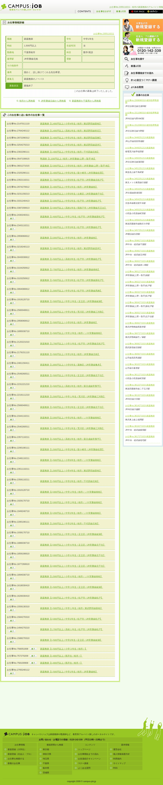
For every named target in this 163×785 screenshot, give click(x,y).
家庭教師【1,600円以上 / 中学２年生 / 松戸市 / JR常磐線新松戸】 (72, 216)
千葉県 (44, 763)
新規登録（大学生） (15, 749)
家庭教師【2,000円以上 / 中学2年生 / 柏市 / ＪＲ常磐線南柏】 (71, 417)
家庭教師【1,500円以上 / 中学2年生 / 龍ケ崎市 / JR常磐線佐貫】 (72, 449)
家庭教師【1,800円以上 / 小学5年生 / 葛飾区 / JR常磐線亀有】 (71, 364)
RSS (114, 768)
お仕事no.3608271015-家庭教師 (140, 343)
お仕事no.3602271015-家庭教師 (140, 282)
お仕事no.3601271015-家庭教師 (140, 271)
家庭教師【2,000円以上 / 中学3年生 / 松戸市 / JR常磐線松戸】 (71, 227)
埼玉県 (44, 759)
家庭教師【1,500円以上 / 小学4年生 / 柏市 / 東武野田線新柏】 (71, 470)
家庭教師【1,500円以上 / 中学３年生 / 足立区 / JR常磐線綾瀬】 (71, 587)
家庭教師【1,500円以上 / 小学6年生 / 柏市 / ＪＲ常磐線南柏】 (71, 460)
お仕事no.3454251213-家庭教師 (140, 199)
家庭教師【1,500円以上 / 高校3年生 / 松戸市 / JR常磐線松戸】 (71, 259)
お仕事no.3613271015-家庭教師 (140, 395)
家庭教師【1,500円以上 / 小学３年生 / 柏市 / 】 (63, 649)
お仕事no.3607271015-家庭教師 (140, 333)
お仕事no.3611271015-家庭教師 (140, 374)
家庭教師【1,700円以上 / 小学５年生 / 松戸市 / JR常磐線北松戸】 (72, 343)
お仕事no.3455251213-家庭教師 (140, 209)
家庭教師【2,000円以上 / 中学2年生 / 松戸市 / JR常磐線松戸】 (71, 201)
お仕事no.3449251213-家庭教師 (140, 148)
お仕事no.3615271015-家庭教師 (140, 416)
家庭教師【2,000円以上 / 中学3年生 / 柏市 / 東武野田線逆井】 (71, 144)
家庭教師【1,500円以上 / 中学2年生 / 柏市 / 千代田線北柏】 (69, 481)
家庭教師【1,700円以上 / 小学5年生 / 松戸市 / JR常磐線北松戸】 (72, 180)
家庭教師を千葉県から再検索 (85, 100)
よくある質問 (82, 768)
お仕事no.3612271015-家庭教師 (140, 385)
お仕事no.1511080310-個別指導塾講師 (142, 114)
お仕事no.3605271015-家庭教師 (140, 313)
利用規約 (115, 759)
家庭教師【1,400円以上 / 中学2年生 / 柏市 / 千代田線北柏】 (69, 152)
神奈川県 (45, 754)
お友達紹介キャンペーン (88, 759)
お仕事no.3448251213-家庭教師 (140, 137)
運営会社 (115, 749)
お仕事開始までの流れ (87, 754)
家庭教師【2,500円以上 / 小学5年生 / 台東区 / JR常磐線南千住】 (72, 193)
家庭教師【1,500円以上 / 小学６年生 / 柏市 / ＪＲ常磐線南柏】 (71, 576)
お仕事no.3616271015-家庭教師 (140, 426)
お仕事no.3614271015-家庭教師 (140, 405)
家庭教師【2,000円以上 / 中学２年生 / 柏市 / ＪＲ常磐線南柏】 (71, 492)
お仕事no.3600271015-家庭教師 (140, 261)
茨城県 (44, 772)
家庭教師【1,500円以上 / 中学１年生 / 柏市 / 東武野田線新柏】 (71, 608)
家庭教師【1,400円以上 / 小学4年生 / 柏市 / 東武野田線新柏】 (71, 123)
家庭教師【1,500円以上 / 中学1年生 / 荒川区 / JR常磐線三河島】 (72, 312)
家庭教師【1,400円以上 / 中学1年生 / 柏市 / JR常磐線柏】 (69, 187)
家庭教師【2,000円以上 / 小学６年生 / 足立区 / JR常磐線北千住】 (72, 545)
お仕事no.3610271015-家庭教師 (140, 364)
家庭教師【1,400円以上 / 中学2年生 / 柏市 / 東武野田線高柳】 (71, 137)
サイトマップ (118, 763)
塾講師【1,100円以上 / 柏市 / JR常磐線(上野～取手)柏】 (68, 158)
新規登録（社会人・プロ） (18, 754)
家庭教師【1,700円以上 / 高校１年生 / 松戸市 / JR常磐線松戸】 (71, 629)
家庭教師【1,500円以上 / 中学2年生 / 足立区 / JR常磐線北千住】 (72, 375)
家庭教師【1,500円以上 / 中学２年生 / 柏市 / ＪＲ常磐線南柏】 (71, 333)
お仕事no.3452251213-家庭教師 (140, 179)
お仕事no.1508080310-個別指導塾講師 (142, 101)
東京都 (44, 749)
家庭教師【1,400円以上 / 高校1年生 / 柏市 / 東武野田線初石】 (71, 130)
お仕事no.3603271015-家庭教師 (140, 292)
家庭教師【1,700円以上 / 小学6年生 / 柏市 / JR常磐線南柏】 (70, 269)
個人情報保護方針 (120, 754)
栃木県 (44, 768)
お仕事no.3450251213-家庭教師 (140, 158)
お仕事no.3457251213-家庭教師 (140, 230)
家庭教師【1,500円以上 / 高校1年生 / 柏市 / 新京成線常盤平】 (71, 386)
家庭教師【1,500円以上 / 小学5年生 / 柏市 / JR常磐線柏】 (69, 322)
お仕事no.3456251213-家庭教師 (140, 220)
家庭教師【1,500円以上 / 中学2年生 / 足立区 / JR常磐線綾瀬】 (71, 640)
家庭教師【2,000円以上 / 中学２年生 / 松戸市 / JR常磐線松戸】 (71, 597)
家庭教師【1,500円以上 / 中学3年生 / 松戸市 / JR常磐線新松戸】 (72, 280)
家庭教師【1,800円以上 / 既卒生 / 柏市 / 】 (61, 656)
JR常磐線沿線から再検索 (52, 100)
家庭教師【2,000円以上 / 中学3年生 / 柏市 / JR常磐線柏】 (69, 237)
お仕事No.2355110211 (103, 33)
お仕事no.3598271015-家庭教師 (140, 240)
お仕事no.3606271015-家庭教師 (140, 323)
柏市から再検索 (26, 100)
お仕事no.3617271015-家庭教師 (140, 436)
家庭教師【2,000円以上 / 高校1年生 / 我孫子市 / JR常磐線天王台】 (73, 208)
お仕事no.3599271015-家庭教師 (140, 251)
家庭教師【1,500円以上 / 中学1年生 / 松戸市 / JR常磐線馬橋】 (71, 290)
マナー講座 (81, 763)
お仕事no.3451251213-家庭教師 (140, 168)
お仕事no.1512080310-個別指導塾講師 (142, 126)
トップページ (82, 749)
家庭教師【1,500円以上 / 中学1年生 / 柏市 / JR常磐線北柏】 (70, 354)
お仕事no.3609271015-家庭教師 (140, 354)
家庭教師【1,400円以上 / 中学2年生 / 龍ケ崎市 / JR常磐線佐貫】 (72, 173)
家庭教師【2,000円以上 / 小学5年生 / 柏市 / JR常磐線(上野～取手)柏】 (75, 165)
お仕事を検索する (14, 759)
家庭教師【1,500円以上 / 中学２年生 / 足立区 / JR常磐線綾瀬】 (71, 301)
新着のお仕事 (12, 763)
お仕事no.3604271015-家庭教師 (140, 302)
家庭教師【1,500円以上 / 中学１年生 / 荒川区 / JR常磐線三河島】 (72, 396)
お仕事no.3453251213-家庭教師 (140, 189)
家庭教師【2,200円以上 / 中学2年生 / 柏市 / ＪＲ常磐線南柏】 (71, 513)
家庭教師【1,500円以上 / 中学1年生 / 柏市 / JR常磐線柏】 (69, 671)
